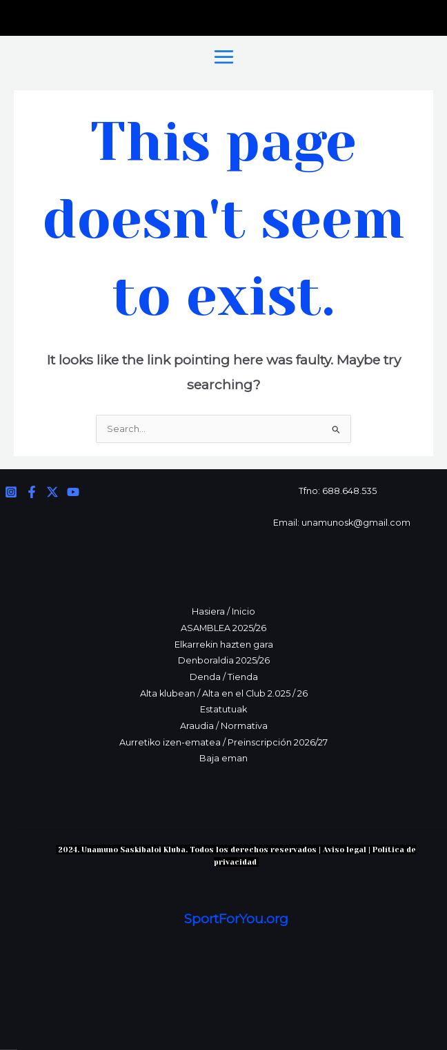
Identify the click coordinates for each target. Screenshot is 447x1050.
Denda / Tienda (224, 677)
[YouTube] (73, 492)
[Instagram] (11, 492)
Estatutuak (223, 709)
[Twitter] (52, 492)
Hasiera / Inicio (223, 611)
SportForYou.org (236, 919)
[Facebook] (32, 492)
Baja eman (223, 758)
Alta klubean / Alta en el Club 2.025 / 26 (224, 693)
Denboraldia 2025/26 (224, 660)
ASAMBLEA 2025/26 (223, 628)
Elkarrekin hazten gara (224, 644)
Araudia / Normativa (224, 726)
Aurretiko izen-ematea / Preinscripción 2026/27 (223, 742)
